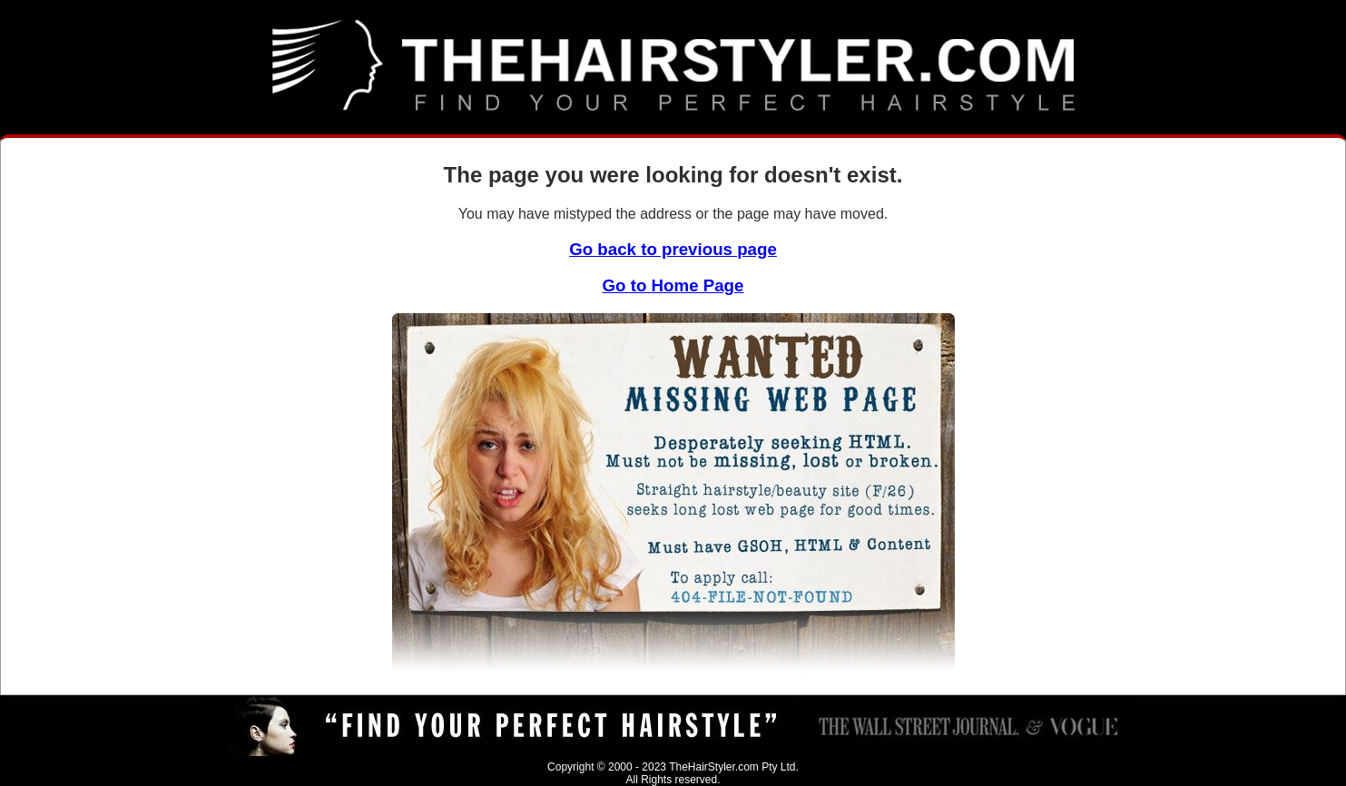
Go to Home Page (673, 285)
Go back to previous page (673, 249)
